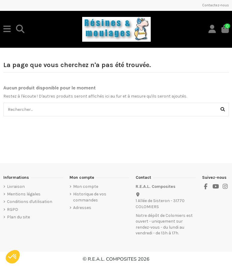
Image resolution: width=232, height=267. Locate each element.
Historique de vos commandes (89, 197)
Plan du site (18, 217)
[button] (12, 256)
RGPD (12, 209)
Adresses (82, 207)
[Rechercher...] (222, 109)
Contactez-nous (215, 5)
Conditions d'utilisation (29, 201)
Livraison (16, 186)
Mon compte (85, 186)
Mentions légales (23, 194)
